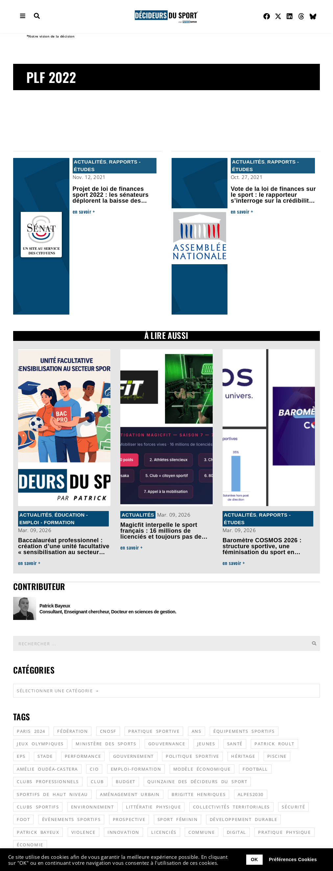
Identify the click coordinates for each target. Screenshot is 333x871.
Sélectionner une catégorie (58, 690)
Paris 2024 (31, 731)
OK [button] (254, 859)
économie (30, 844)
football (255, 769)
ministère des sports (106, 743)
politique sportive (192, 756)
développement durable (243, 819)
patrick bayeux (38, 832)
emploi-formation (136, 769)
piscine (277, 756)
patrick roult (274, 743)
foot (23, 819)
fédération (72, 731)
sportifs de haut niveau (52, 794)
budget (125, 781)
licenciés (163, 832)
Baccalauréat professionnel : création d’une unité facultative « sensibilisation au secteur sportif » (63, 549)
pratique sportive (153, 731)
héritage (243, 756)
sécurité (293, 806)
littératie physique (153, 806)
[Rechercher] (314, 643)
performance (83, 756)
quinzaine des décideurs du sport (197, 781)
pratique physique (284, 832)
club (97, 781)
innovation (123, 832)
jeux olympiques (40, 743)
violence (83, 832)
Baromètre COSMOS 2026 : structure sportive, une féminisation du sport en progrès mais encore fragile (263, 549)
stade (45, 756)
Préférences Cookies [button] (293, 859)
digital (236, 832)
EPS (21, 756)
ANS (197, 731)
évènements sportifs (71, 819)
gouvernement (133, 756)
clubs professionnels (48, 781)
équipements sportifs (244, 731)
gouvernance (166, 743)
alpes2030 (251, 794)
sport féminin (177, 819)
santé (235, 743)
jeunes (206, 743)
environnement (92, 806)
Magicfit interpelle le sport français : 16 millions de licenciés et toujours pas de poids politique (161, 534)
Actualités (90, 162)
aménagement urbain (130, 794)
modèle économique (202, 769)
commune (201, 832)
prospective (129, 819)
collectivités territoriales (231, 806)
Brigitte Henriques (199, 794)
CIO (94, 769)
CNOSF (108, 731)
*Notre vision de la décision (50, 36)
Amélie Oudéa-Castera (47, 769)
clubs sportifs (38, 806)
